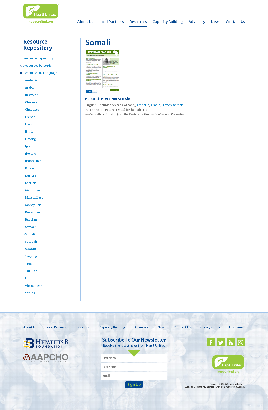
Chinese (31, 102)
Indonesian (33, 161)
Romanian (32, 212)
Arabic (29, 87)
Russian (31, 219)
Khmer (30, 168)
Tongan (30, 263)
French (30, 117)
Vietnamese (33, 285)
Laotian (30, 183)
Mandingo (32, 190)
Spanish (31, 241)
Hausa (29, 124)
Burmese (31, 95)
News (215, 21)
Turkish (31, 271)
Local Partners (111, 21)
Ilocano (30, 153)
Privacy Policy (210, 327)
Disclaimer (237, 327)
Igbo (28, 146)
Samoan (31, 227)
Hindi (29, 131)
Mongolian (33, 205)
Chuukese (32, 109)
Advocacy (197, 21)
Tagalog (31, 256)
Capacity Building (167, 21)
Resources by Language (40, 73)
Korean (30, 175)
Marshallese (34, 197)
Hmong (30, 139)
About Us (85, 21)
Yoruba (30, 293)
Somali (30, 234)
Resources (138, 21)
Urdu (28, 278)
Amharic (31, 80)
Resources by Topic (37, 65)
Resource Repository (38, 58)
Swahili (30, 249)
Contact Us (235, 21)
